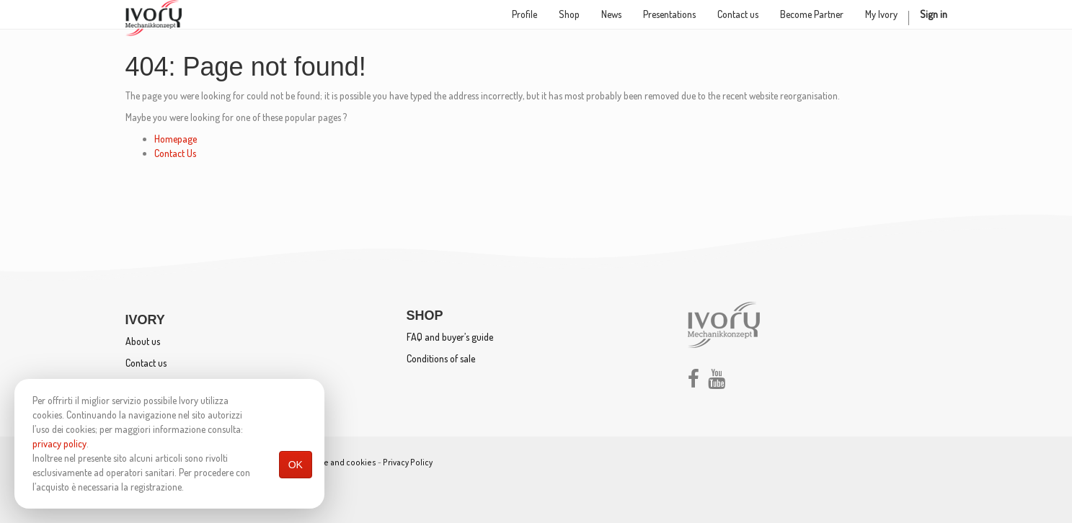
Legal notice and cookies (329, 462)
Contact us (146, 363)
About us (142, 341)
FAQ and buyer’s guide (450, 337)
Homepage (175, 139)
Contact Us (175, 153)
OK (295, 464)
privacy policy (59, 443)
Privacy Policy (408, 462)
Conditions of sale (441, 358)
